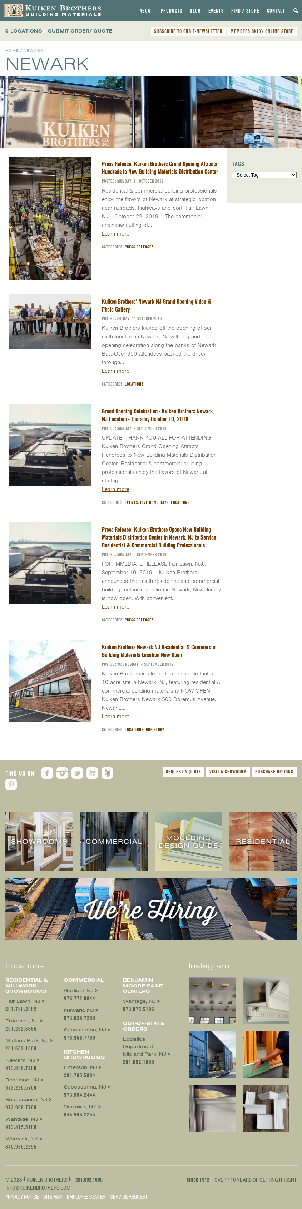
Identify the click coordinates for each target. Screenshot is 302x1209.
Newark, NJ (20, 1060)
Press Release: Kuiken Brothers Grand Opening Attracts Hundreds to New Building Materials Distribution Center (160, 167)
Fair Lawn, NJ (22, 1001)
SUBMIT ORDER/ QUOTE (80, 31)
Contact (276, 10)
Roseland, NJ (22, 1080)
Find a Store (245, 10)
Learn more (115, 233)
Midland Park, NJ (27, 1040)
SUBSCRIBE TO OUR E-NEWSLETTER (188, 31)
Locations (134, 384)
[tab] (146, 10)
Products (171, 10)
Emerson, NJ (22, 1021)
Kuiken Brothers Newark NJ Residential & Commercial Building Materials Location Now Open (159, 651)
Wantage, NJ (21, 1119)
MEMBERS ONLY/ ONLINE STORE (262, 31)
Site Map (52, 1196)
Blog (195, 10)
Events (216, 10)
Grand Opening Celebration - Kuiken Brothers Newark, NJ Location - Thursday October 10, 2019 (158, 415)
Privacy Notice (22, 1196)
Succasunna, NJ (26, 1099)
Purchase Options (274, 771)
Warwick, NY (21, 1139)
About (146, 10)
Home (12, 50)
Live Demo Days (154, 502)
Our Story (155, 730)
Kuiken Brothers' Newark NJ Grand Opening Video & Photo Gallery (156, 305)
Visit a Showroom (228, 771)
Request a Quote (183, 771)
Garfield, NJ (79, 990)
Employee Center (86, 1196)
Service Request (129, 1196)
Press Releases (139, 247)
